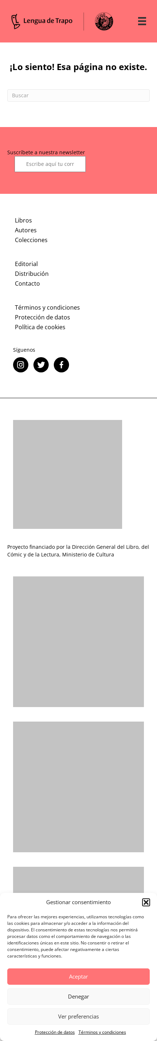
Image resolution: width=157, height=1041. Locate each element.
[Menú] (142, 21)
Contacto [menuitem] (27, 283)
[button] (146, 902)
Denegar (78, 996)
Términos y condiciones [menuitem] (47, 307)
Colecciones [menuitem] (31, 240)
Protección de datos (55, 1032)
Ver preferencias (78, 1016)
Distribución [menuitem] (32, 274)
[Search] (78, 95)
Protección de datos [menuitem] (42, 317)
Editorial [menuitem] (26, 264)
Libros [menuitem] (23, 220)
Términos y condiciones (102, 1032)
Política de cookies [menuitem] (40, 327)
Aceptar (78, 976)
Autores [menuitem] (26, 230)
